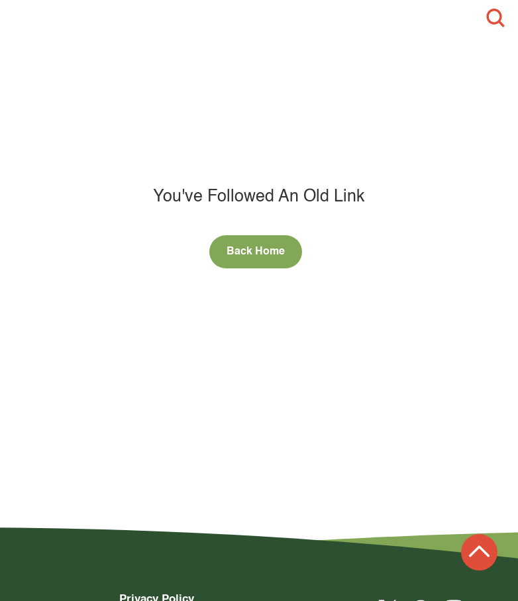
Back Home (256, 251)
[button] (22, 18)
